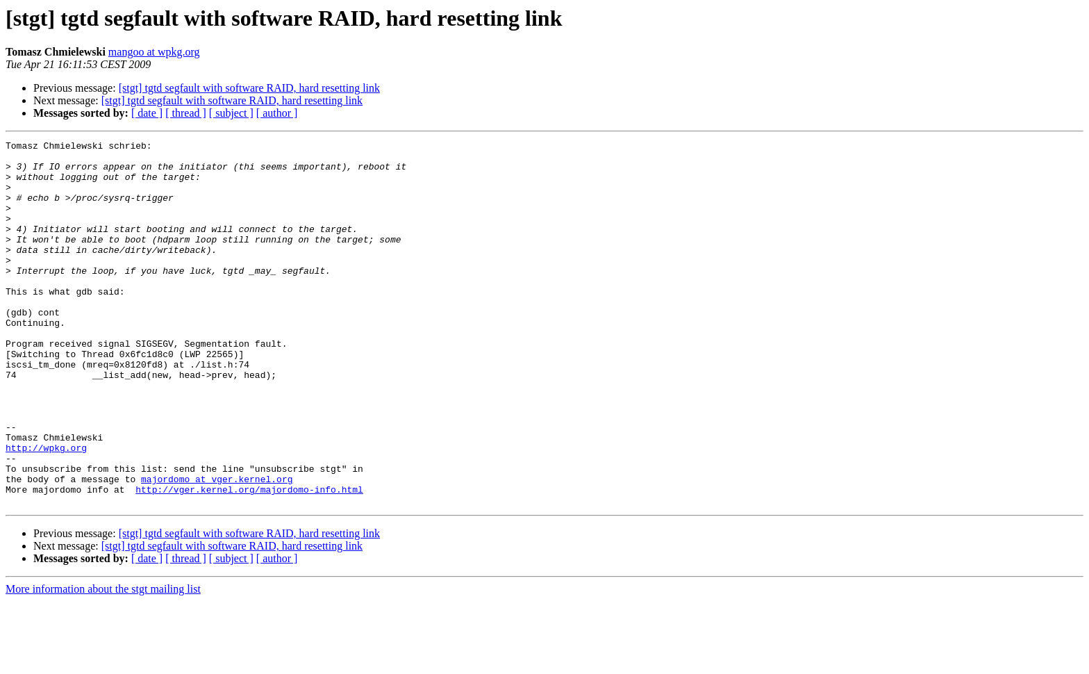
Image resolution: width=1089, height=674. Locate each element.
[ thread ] (185, 113)
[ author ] (277, 113)
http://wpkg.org (46, 510)
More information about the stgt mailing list (103, 662)
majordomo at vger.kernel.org (216, 547)
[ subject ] (231, 113)
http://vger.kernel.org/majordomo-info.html (249, 560)
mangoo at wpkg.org (154, 52)
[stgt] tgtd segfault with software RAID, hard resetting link (249, 88)
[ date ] (147, 113)
